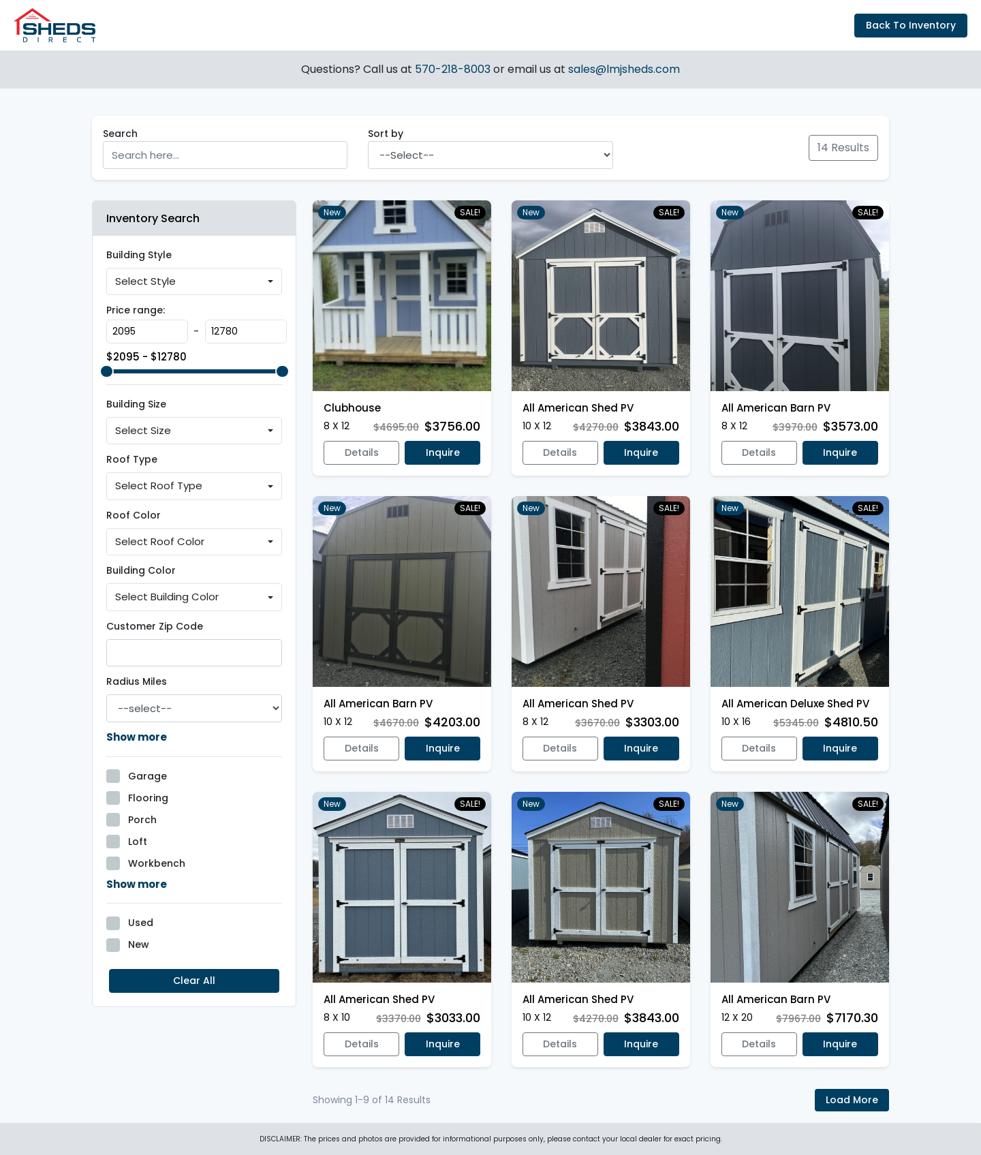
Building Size (136, 404)
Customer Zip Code (154, 626)
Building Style (139, 255)
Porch (142, 820)
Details (362, 452)
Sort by (385, 133)
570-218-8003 (454, 69)
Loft (137, 841)
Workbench (156, 863)
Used (140, 922)
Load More (852, 1100)
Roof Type (131, 459)
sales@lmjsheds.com (624, 69)
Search (120, 133)
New (138, 944)
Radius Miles (136, 681)
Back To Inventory (911, 25)
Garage (147, 776)
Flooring (148, 798)
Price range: (135, 310)
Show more (136, 737)
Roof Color (133, 515)
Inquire (443, 452)
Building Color (141, 570)
